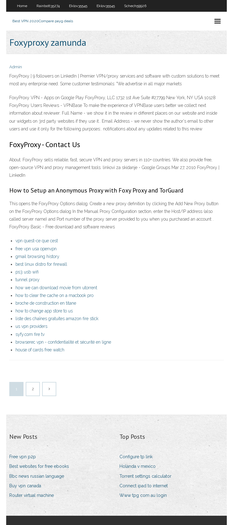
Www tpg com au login (143, 495)
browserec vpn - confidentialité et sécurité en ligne (63, 342)
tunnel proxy (27, 279)
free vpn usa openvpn (36, 248)
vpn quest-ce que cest (36, 240)
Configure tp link (136, 456)
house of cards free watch (39, 349)
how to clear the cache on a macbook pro (54, 295)
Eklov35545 (78, 6)
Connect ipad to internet (143, 485)
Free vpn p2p (22, 456)
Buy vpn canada (25, 485)
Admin (15, 67)
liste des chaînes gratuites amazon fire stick (56, 318)
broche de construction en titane (45, 303)
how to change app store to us (44, 310)
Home (22, 6)
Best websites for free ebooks (39, 466)
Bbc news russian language (36, 476)
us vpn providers (31, 326)
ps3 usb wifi (27, 271)
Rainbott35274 (48, 6)
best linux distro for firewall (41, 264)
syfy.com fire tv (30, 334)
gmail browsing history (37, 256)
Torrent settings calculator (145, 476)
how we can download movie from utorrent (56, 287)
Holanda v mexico (137, 466)
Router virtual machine (31, 495)
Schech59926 (135, 6)
